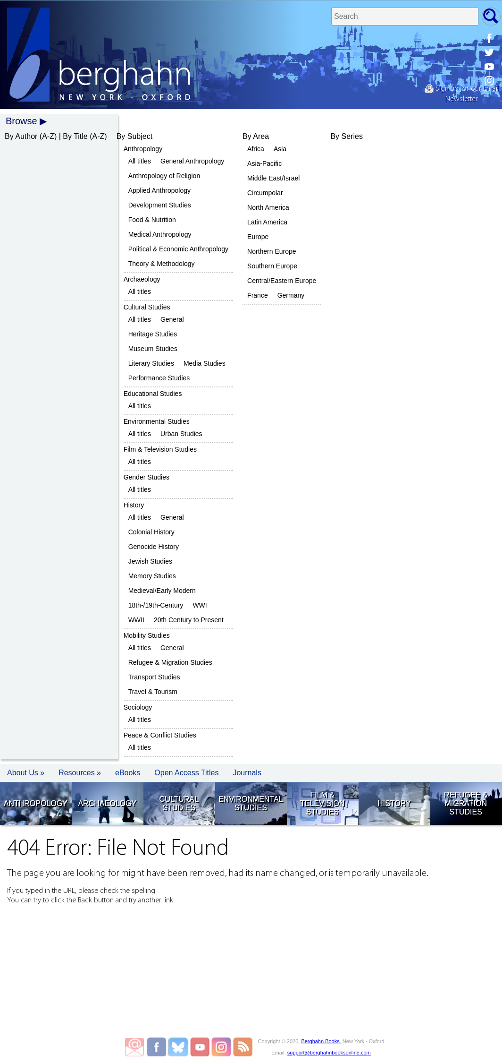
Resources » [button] (80, 773)
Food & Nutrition (152, 219)
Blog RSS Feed (242, 1046)
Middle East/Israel (273, 178)
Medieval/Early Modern (162, 590)
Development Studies (159, 205)
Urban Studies (181, 433)
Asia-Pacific (264, 163)
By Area (256, 136)
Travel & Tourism (152, 691)
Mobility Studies (147, 635)
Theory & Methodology (161, 263)
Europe (257, 236)
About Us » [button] (25, 773)
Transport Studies (154, 677)
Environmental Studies (157, 421)
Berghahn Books (320, 1041)
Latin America (267, 222)
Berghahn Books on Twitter (179, 1046)
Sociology (138, 707)
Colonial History (151, 532)
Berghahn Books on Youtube (200, 1046)
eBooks (127, 773)
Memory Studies (152, 576)
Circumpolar (265, 193)
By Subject (134, 136)
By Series (346, 136)
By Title (75, 136)
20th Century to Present (189, 620)
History (134, 505)
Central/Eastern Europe (281, 280)
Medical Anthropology (160, 234)
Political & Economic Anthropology (178, 249)
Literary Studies (151, 363)
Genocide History (153, 546)
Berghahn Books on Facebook (157, 1046)
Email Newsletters (134, 1046)
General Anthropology (192, 161)
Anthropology (143, 149)
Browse (21, 121)
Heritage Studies (152, 334)
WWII (136, 620)
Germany (291, 295)
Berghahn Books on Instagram (221, 1046)
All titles (139, 161)
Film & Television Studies (160, 449)
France (257, 295)
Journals (247, 773)
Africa (255, 149)
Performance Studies (159, 378)
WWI (199, 605)
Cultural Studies (147, 307)
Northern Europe (271, 251)
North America (268, 207)
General (172, 319)
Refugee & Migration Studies (170, 662)
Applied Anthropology (159, 190)
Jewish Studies (150, 561)
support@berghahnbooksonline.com (329, 1052)
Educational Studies (153, 393)
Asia (280, 149)
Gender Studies (146, 477)
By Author (21, 136)
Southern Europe (272, 266)
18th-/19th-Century (156, 605)
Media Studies (205, 363)
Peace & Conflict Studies (160, 735)
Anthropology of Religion (164, 176)
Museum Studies (152, 348)
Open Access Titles (186, 773)
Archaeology (142, 279)
